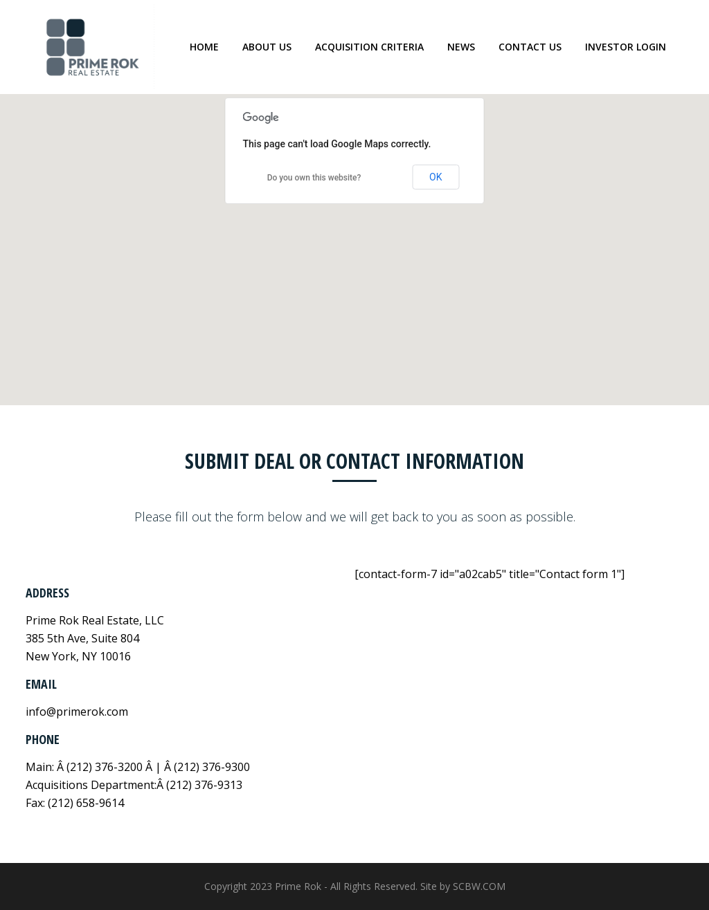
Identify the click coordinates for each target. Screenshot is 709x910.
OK (435, 177)
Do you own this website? (314, 178)
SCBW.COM (479, 886)
